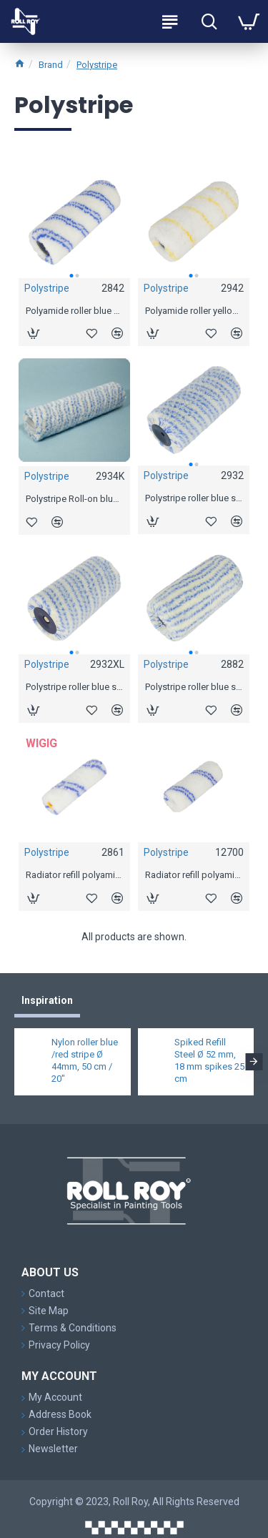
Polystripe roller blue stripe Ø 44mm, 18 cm (193, 498)
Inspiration (47, 1000)
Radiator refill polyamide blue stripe (74, 874)
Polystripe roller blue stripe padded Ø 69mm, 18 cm (193, 686)
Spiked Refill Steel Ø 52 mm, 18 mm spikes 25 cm (209, 1060)
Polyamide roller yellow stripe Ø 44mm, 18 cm (193, 310)
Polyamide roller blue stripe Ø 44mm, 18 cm (74, 310)
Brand (51, 64)
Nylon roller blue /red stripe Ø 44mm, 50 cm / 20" (84, 1060)
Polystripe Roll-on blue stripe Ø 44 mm (74, 498)
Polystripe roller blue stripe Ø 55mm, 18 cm (74, 686)
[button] (71, 275)
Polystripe (96, 64)
